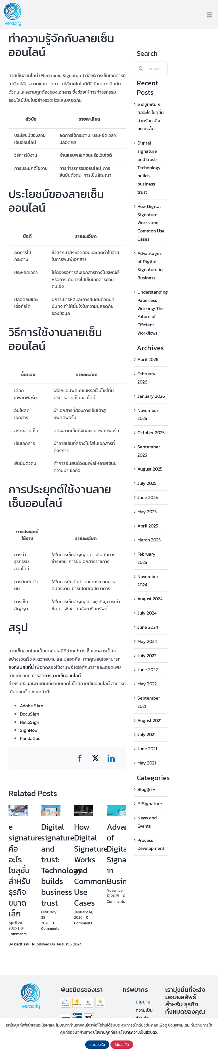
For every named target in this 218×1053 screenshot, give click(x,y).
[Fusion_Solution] (77, 1000)
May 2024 (147, 641)
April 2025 (147, 525)
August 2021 (149, 720)
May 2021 (146, 762)
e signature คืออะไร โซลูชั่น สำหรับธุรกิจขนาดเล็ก (25, 870)
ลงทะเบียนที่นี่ (21, 667)
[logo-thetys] (77, 1015)
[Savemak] (100, 1000)
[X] (95, 758)
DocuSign (29, 713)
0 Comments (18, 931)
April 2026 (147, 359)
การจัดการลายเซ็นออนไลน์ (56, 675)
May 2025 (147, 511)
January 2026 (151, 396)
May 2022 (147, 683)
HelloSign (29, 722)
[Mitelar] (88, 1000)
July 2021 (146, 734)
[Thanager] (65, 1015)
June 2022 (147, 669)
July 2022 (146, 655)
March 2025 (149, 539)
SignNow (29, 730)
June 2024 (147, 627)
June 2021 (147, 748)
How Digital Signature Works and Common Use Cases (91, 865)
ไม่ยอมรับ (122, 1044)
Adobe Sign (31, 705)
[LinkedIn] (111, 758)
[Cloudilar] (65, 1000)
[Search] (141, 68)
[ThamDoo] (88, 1015)
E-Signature (149, 803)
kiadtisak (21, 944)
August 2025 (149, 468)
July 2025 (146, 483)
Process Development (150, 844)
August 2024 (150, 598)
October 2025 (151, 432)
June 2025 (147, 497)
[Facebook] (80, 758)
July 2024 (147, 612)
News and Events (147, 821)
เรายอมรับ (97, 1044)
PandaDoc (30, 738)
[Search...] (151, 68)
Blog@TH (146, 789)
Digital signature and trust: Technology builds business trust (61, 865)
